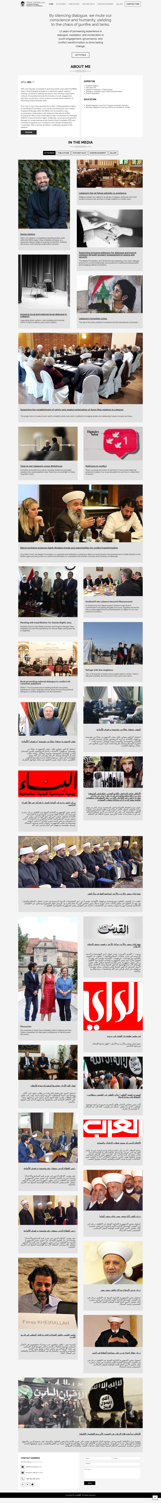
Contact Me (132, 4)
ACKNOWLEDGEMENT (105, 4)
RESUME (28, 132)
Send (89, 1483)
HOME (51, 4)
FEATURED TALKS (88, 4)
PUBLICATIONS (74, 4)
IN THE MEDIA (61, 4)
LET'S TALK (80, 55)
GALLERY (119, 4)
